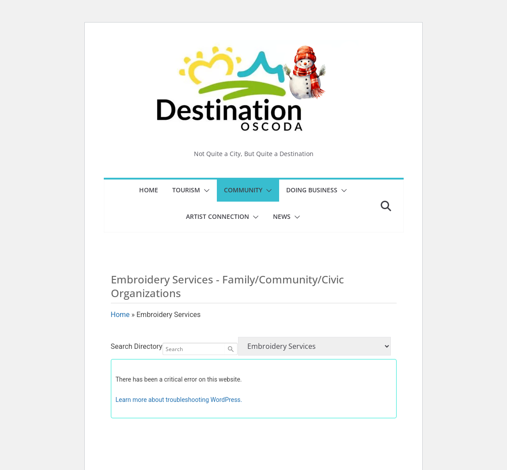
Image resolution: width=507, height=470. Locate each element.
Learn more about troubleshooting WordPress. (179, 399)
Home (148, 190)
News (282, 216)
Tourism (186, 190)
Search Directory (137, 346)
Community (243, 190)
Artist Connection (217, 216)
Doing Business (311, 190)
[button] (205, 190)
